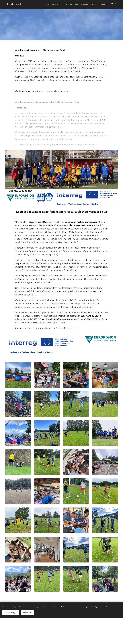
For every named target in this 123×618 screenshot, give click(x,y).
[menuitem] (41, 4)
